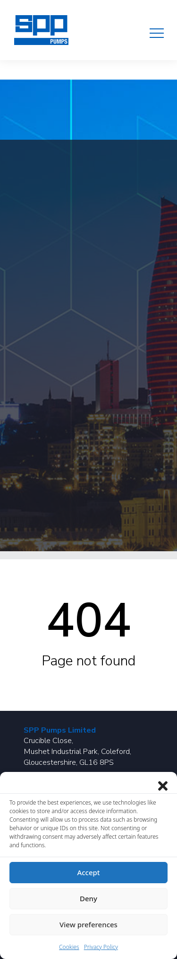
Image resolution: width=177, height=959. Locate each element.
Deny (88, 898)
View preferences (88, 924)
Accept (88, 872)
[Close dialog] (163, 784)
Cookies (69, 947)
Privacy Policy (101, 947)
